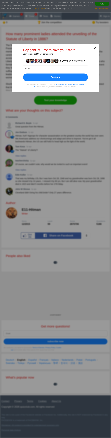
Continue (55, 77)
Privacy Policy (73, 84)
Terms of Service (61, 84)
